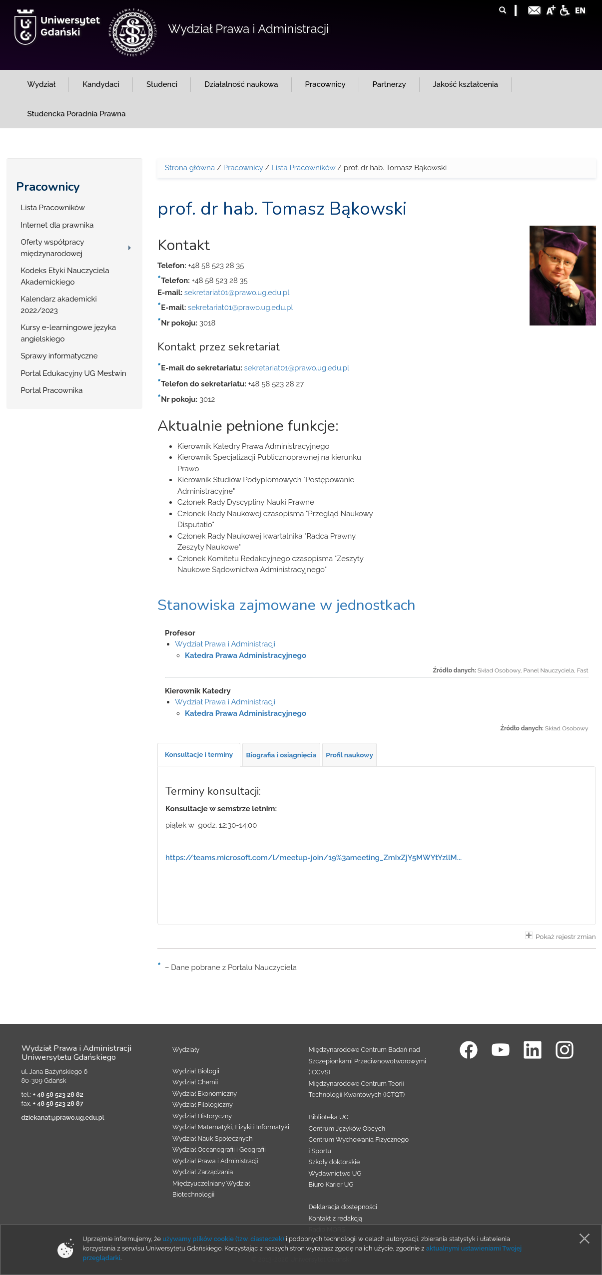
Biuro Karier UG (331, 1184)
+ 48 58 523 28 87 (58, 1103)
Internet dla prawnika (57, 225)
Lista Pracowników (53, 207)
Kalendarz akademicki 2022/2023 (59, 305)
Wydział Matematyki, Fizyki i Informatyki (230, 1127)
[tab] (198, 755)
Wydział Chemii (195, 1082)
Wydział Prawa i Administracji (248, 28)
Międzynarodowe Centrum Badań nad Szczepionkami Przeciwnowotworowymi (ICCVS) (368, 1061)
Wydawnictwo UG (335, 1173)
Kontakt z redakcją (336, 1218)
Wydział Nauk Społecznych (212, 1138)
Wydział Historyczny (202, 1116)
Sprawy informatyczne (59, 355)
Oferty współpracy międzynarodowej (52, 248)
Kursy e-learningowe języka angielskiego (68, 333)
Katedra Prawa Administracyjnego (245, 655)
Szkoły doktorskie (334, 1162)
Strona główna (190, 167)
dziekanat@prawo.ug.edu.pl (62, 1117)
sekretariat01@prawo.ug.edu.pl (237, 292)
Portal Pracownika (52, 390)
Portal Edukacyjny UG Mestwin (73, 373)
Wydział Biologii (195, 1071)
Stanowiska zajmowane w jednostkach (286, 605)
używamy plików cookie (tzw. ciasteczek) (223, 1239)
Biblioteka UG (329, 1117)
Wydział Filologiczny (202, 1104)
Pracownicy (48, 187)
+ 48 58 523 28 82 (58, 1094)
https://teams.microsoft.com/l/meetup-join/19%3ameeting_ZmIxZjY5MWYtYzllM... (313, 857)
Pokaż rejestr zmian (560, 936)
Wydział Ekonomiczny (204, 1093)
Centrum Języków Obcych (347, 1128)
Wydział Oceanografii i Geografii (219, 1149)
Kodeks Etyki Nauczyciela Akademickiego (65, 276)
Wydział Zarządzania (202, 1172)
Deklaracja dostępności (343, 1207)
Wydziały (185, 1049)
